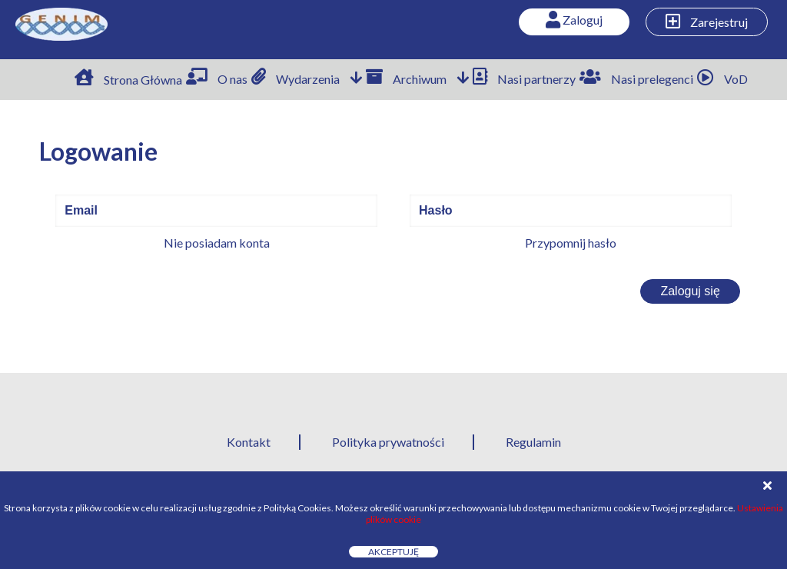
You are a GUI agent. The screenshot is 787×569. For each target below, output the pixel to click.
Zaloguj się (689, 291)
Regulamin (533, 441)
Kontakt (249, 441)
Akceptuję (393, 551)
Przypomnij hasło (570, 242)
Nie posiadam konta (217, 242)
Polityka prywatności (388, 441)
